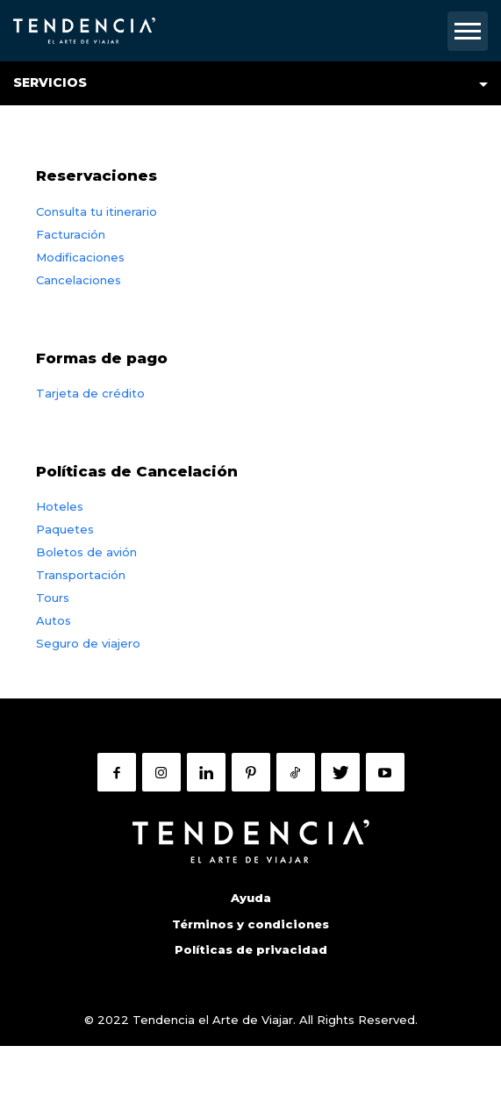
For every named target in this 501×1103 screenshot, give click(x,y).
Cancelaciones (78, 280)
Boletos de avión (86, 552)
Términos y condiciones (250, 924)
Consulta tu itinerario (96, 211)
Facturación (70, 234)
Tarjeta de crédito (90, 393)
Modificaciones (80, 257)
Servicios (50, 82)
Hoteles (59, 506)
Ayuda (251, 898)
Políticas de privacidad (251, 949)
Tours (52, 598)
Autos (53, 620)
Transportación (80, 575)
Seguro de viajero (88, 643)
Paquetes (65, 529)
